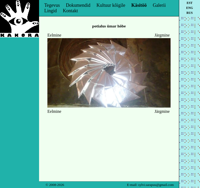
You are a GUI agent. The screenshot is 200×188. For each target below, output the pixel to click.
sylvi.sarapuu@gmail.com (156, 185)
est (190, 3)
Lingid (50, 10)
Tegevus (52, 5)
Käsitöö (139, 5)
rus (189, 13)
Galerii (159, 5)
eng (189, 8)
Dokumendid (78, 5)
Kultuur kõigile (110, 5)
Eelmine (54, 35)
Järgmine (162, 35)
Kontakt (70, 10)
